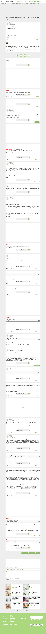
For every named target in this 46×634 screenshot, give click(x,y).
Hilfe (11, 615)
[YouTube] (31, 625)
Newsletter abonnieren (36, 619)
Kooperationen (5, 624)
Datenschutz (12, 618)
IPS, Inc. (28, 610)
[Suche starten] (17, 1)
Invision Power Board (22, 610)
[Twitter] (25, 55)
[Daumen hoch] (29, 65)
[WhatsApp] (29, 55)
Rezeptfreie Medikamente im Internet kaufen (34, 604)
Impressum (12, 621)
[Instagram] (36, 625)
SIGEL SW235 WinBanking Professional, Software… (16, 49)
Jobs (4, 619)
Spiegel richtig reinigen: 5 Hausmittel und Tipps (16, 604)
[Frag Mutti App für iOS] (22, 619)
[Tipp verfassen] (38, 1)
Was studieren (5, 625)
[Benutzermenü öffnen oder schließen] (44, 1)
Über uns (4, 621)
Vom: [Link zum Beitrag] (7, 39)
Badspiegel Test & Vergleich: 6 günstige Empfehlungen (34, 592)
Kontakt (11, 616)
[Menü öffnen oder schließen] (1, 1)
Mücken (23, 484)
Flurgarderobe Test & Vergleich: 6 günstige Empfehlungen (17, 592)
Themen (4, 616)
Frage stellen (32, 1)
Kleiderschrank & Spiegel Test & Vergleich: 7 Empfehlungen (17, 586)
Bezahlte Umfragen (13, 624)
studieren (7, 247)
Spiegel (20, 260)
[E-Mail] (17, 55)
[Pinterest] (34, 625)
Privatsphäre (12, 619)
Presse (4, 622)
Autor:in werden (5, 618)
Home (4, 615)
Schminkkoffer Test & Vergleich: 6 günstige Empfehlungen (34, 598)
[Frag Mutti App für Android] (25, 619)
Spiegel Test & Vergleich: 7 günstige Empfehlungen (33, 586)
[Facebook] (21, 55)
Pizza (9, 344)
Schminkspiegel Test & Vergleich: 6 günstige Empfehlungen (15, 598)
